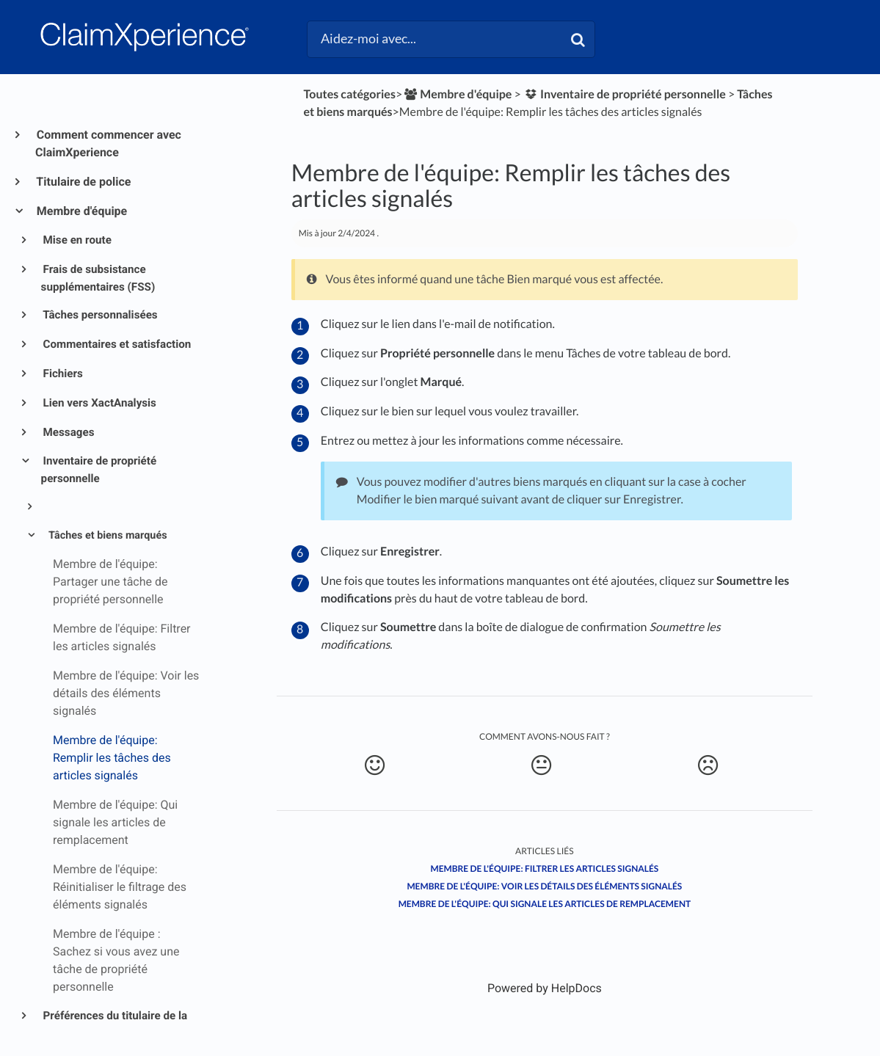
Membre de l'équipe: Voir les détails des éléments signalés (544, 886)
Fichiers (62, 373)
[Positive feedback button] (375, 765)
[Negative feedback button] (707, 765)
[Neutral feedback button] (541, 765)
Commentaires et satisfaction (116, 344)
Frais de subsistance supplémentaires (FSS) (98, 278)
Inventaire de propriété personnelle (99, 469)
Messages (68, 432)
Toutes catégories (349, 94)
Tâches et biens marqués (106, 535)
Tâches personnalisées (99, 314)
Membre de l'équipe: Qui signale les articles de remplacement (545, 903)
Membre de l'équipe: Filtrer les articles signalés (545, 868)
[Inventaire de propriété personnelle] (624, 94)
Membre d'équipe (81, 211)
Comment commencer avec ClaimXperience (108, 143)
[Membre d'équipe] (457, 94)
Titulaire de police (83, 182)
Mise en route (76, 240)
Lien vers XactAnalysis (98, 402)
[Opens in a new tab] (544, 988)
